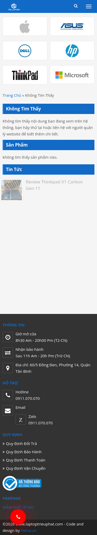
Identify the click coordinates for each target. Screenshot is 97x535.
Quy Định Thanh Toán (25, 460)
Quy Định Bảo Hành (24, 451)
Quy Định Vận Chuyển (26, 468)
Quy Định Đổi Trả (21, 443)
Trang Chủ (12, 95)
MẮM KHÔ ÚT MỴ (18, 507)
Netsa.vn (28, 530)
